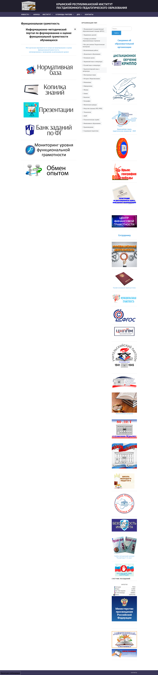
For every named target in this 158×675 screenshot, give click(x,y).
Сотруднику (124, 235)
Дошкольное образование (92, 54)
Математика (87, 82)
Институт (47, 14)
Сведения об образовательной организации (124, 44)
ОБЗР (85, 116)
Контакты (89, 14)
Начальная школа (89, 58)
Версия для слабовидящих (10, 673)
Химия (86, 93)
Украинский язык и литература (93, 61)
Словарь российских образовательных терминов (91, 40)
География (87, 101)
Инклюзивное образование (92, 123)
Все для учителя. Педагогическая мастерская (93, 46)
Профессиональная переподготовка (124, 288)
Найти (116, 33)
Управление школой (90, 35)
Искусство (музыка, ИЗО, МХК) (93, 108)
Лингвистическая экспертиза (124, 413)
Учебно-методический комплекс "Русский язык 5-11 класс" (124, 557)
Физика (86, 90)
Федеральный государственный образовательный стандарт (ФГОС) (93, 30)
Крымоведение (88, 127)
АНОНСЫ (36, 14)
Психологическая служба (91, 120)
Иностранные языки (90, 75)
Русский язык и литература (92, 65)
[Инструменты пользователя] (75, 29)
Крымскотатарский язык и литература (91, 70)
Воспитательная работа (91, 50)
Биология (86, 97)
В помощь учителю (64, 14)
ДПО (78, 14)
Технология (87, 112)
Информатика (88, 86)
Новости (25, 14)
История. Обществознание (92, 79)
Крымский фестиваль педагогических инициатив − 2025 (124, 130)
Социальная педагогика (91, 131)
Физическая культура (90, 105)
